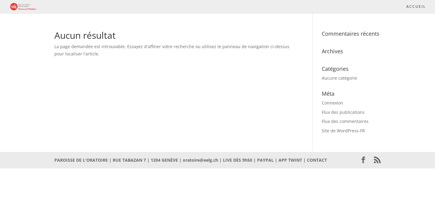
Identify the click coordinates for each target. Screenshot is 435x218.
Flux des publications (343, 112)
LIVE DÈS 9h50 (237, 160)
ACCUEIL (416, 7)
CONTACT (317, 160)
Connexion (332, 103)
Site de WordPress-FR (343, 131)
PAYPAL (265, 160)
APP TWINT (290, 160)
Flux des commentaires (345, 121)
